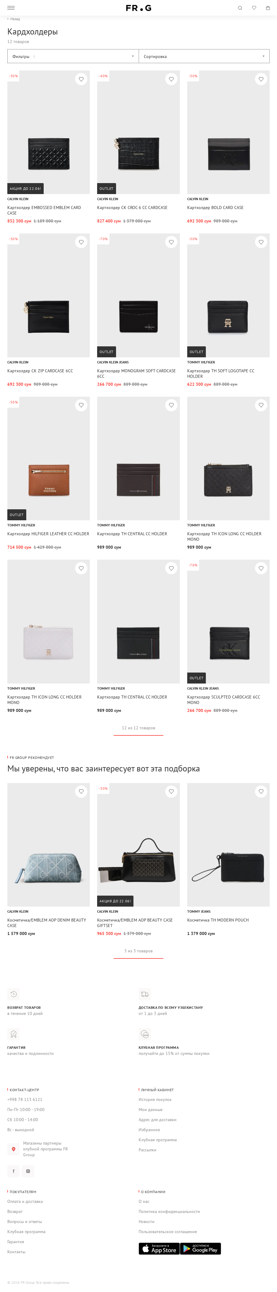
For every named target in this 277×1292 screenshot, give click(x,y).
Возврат (15, 1211)
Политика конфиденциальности (169, 1211)
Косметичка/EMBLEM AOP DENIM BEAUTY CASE (46, 922)
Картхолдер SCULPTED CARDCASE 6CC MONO (223, 699)
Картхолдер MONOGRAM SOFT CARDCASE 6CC (136, 373)
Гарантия (15, 1241)
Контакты (16, 1251)
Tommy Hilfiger (201, 362)
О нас (144, 1201)
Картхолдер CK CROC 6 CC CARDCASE (132, 207)
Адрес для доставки (158, 1119)
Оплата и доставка (25, 1201)
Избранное (149, 1129)
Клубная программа (158, 1139)
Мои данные (150, 1109)
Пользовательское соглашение (168, 1231)
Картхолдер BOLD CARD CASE (215, 207)
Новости (147, 1221)
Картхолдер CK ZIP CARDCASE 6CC (40, 371)
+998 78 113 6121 (24, 1099)
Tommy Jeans (198, 911)
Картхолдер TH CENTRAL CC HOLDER (132, 533)
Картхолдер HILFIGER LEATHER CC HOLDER (48, 533)
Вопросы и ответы (24, 1221)
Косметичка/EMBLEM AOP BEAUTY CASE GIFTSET (135, 922)
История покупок (155, 1099)
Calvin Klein (17, 199)
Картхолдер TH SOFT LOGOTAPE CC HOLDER (220, 373)
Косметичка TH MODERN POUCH (218, 920)
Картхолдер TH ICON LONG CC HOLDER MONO (224, 536)
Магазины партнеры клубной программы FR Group (45, 1148)
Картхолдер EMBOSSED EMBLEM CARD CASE (44, 210)
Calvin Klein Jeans (113, 362)
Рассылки (147, 1150)
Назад (15, 19)
